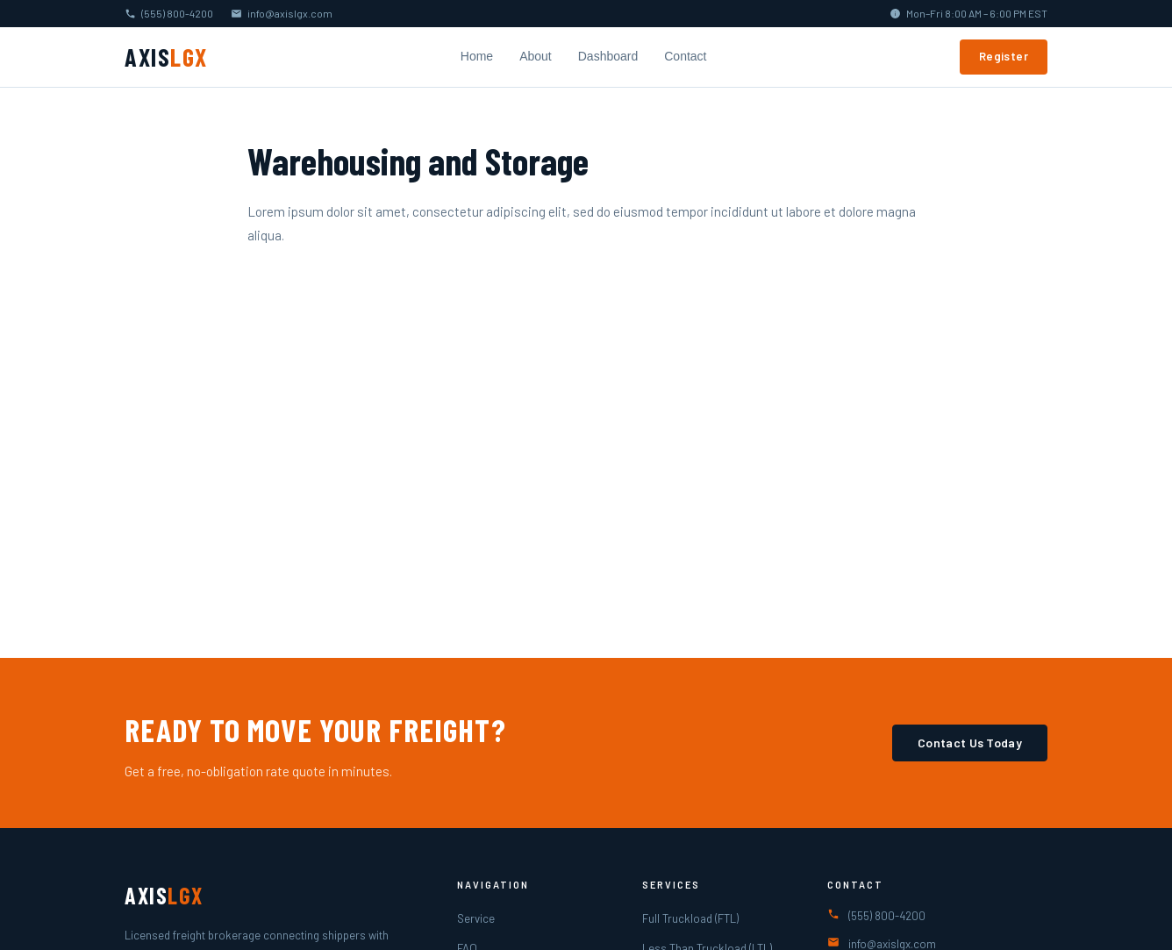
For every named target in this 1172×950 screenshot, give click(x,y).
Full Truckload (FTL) (690, 918)
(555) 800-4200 (177, 13)
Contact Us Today (970, 742)
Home (477, 56)
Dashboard (608, 56)
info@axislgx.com (289, 13)
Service (476, 918)
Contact (685, 56)
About (535, 56)
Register (1003, 56)
